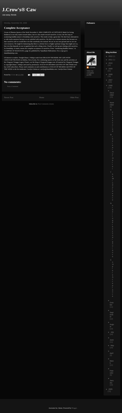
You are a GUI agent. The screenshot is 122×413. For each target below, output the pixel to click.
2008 (110, 74)
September (111, 314)
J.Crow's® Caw (19, 9)
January (112, 382)
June (112, 340)
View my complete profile (90, 73)
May (112, 345)
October (112, 304)
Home (41, 97)
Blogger (74, 408)
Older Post (74, 97)
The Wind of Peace (112, 186)
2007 (110, 80)
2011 (111, 60)
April (111, 353)
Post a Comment (12, 86)
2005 (110, 389)
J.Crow (92, 67)
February (111, 372)
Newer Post (8, 97)
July (112, 332)
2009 (110, 69)
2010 (110, 63)
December (112, 94)
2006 (110, 86)
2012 (111, 56)
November (112, 104)
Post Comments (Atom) (46, 104)
